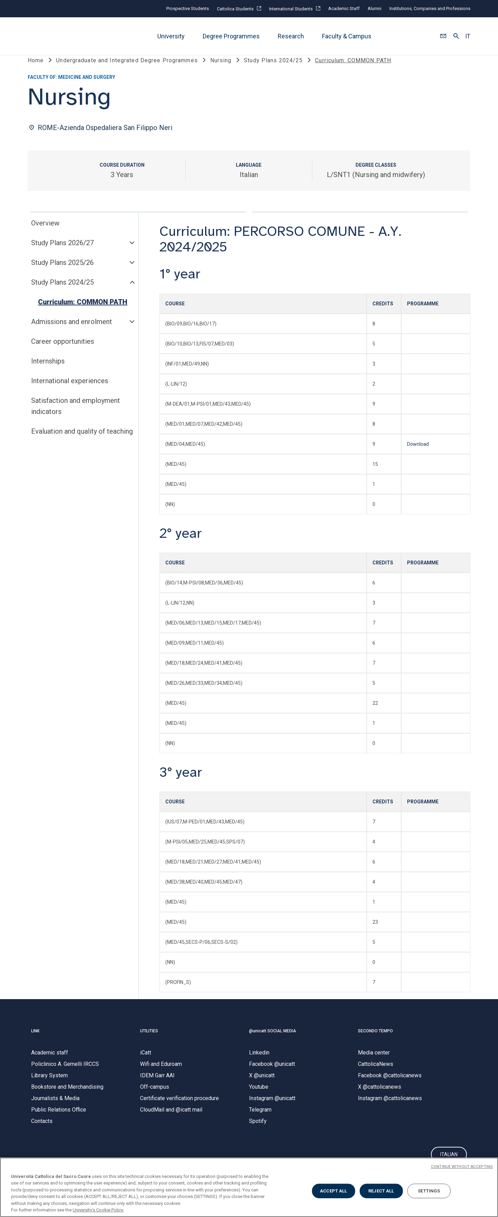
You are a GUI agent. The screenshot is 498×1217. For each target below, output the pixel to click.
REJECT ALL (381, 1190)
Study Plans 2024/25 (62, 293)
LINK (35, 1042)
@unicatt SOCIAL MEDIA (272, 1042)
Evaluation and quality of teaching (82, 442)
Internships (48, 372)
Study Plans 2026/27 (62, 254)
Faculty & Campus (346, 36)
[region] (249, 1187)
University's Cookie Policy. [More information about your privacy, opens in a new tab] (98, 1210)
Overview (45, 234)
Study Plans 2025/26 (62, 273)
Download (418, 455)
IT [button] (467, 36)
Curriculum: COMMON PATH (82, 313)
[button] (443, 36)
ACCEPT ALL (333, 1190)
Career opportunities (62, 352)
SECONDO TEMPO (375, 1042)
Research (291, 36)
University (171, 36)
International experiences (69, 392)
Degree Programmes (231, 36)
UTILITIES (149, 1042)
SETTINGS (429, 1190)
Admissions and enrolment (71, 333)
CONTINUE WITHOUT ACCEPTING (462, 1166)
